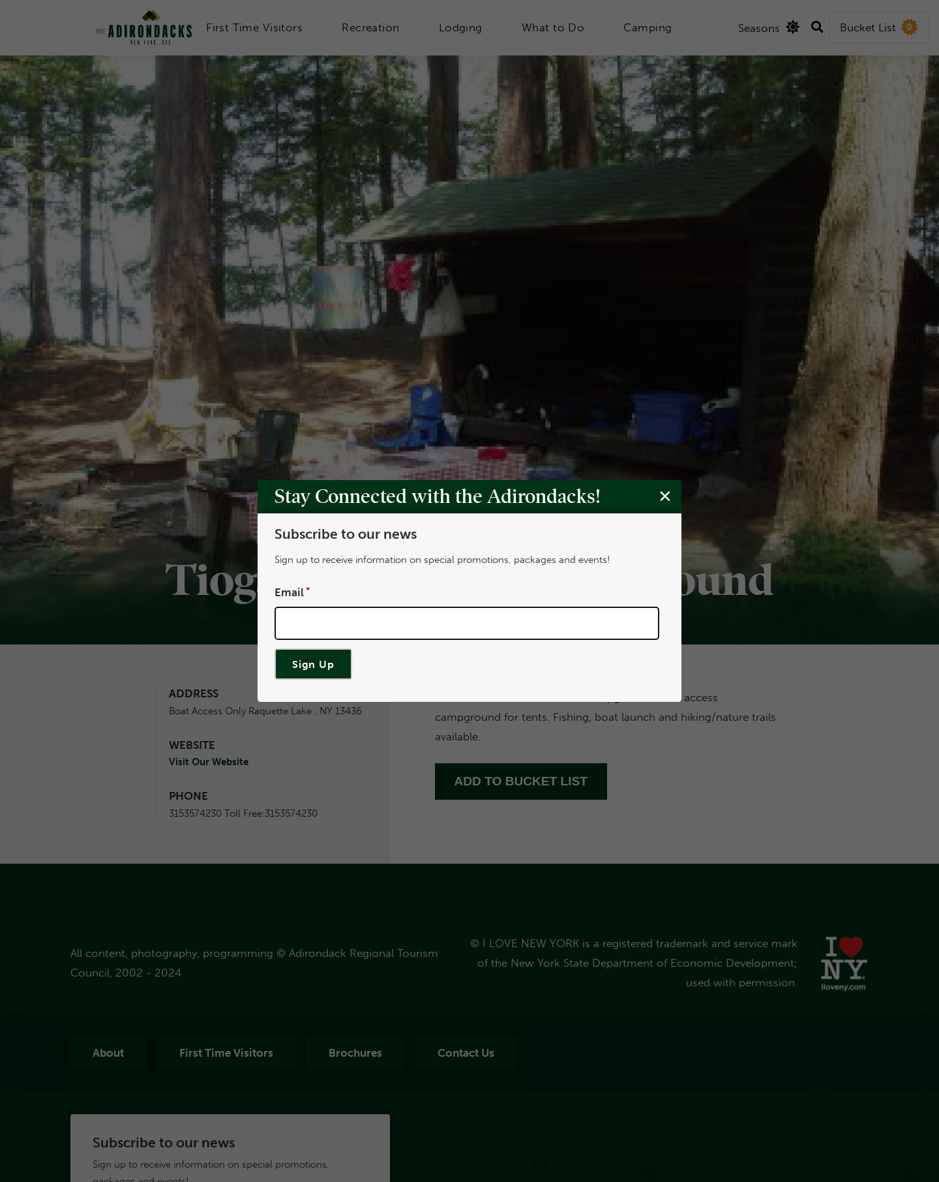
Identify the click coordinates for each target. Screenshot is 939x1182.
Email (289, 591)
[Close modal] (665, 495)
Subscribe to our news (346, 534)
